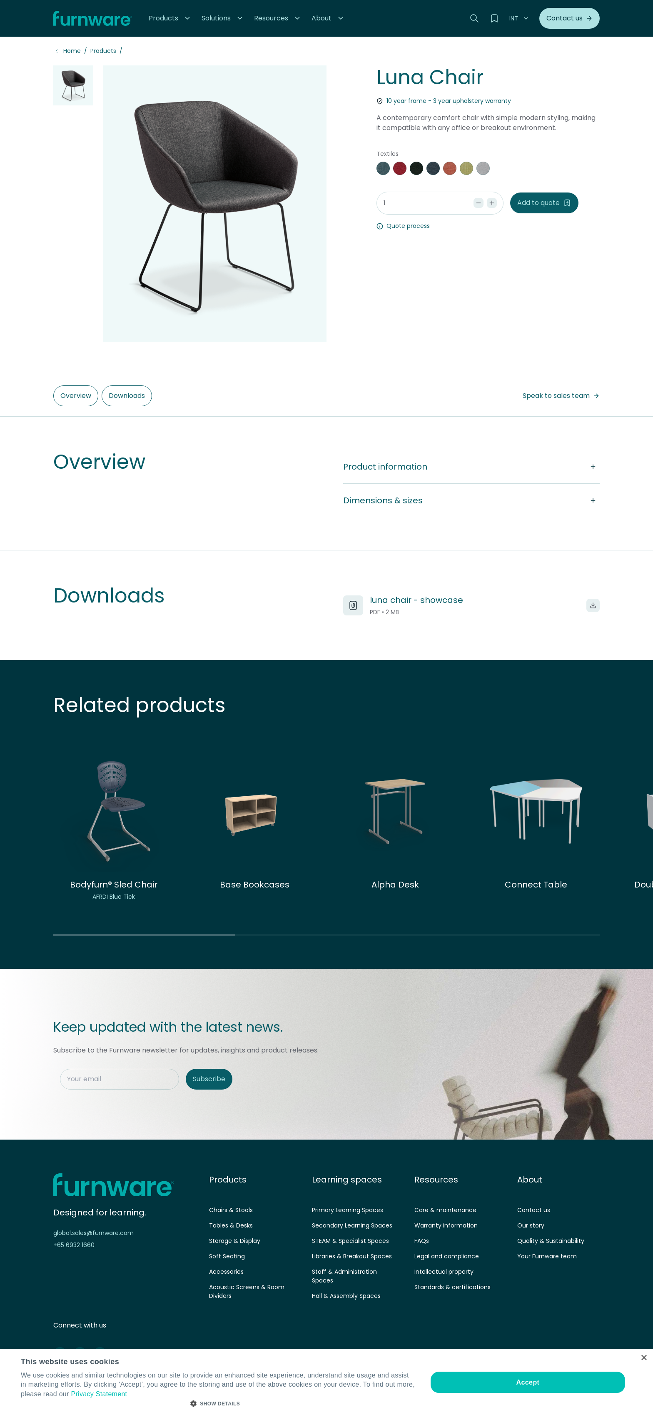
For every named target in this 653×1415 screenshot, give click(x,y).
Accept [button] (528, 1382)
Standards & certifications (452, 1287)
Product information (471, 466)
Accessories (226, 1272)
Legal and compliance (446, 1256)
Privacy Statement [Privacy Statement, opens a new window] (99, 1394)
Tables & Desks (231, 1225)
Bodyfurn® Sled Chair (113, 884)
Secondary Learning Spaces (352, 1225)
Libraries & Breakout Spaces (352, 1256)
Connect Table (536, 884)
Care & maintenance (445, 1210)
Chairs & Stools (231, 1210)
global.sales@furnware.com (93, 1233)
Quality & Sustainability (550, 1241)
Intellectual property (444, 1272)
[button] (170, 18)
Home (72, 51)
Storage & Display (234, 1241)
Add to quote (544, 203)
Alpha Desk (395, 884)
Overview (75, 395)
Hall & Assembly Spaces (346, 1296)
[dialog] (326, 1382)
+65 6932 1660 (74, 1245)
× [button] (644, 1358)
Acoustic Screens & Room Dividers (246, 1291)
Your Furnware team (547, 1256)
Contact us (533, 1210)
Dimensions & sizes (471, 500)
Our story (530, 1225)
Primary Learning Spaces (347, 1210)
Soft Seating (227, 1256)
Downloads (127, 395)
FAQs (421, 1241)
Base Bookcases (254, 884)
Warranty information (446, 1225)
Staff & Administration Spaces (344, 1276)
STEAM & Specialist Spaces (350, 1241)
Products (103, 51)
